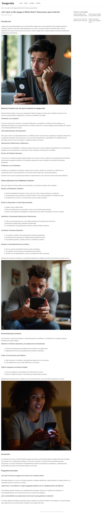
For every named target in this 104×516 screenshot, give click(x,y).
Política (38, 3)
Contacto (31, 3)
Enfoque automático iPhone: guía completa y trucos (95, 20)
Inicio (21, 3)
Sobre (26, 3)
